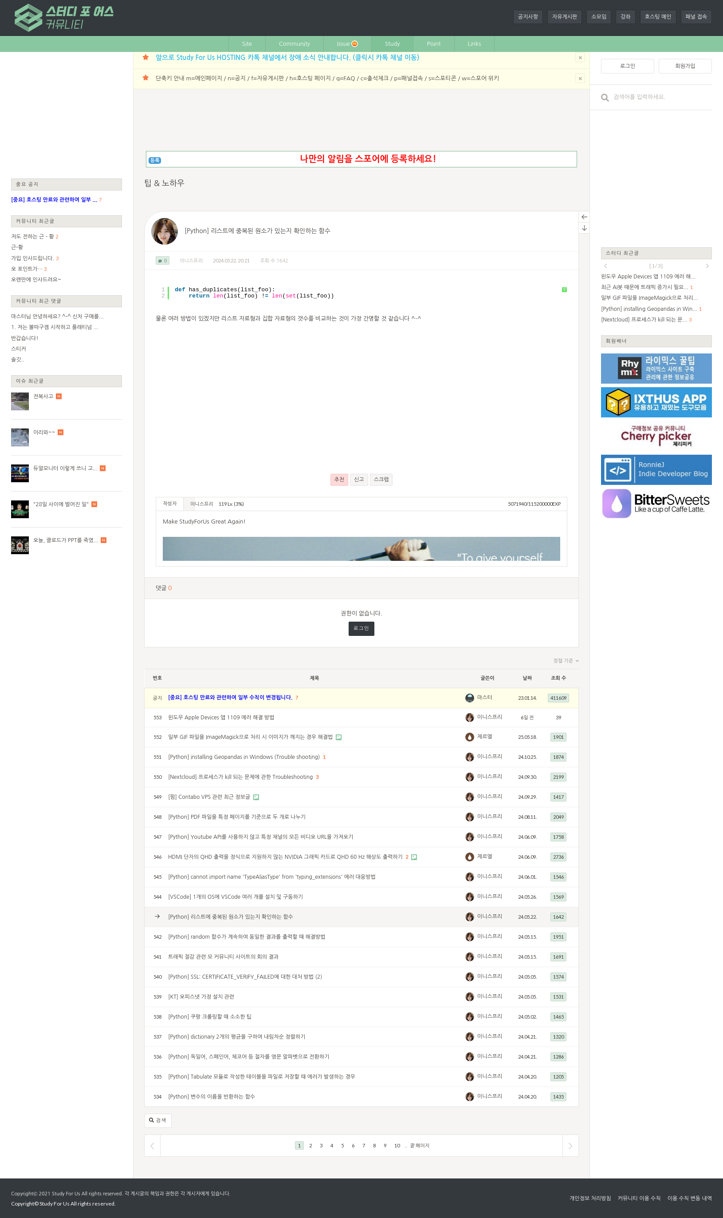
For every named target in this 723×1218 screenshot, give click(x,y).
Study (392, 44)
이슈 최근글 (30, 381)
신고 (359, 479)
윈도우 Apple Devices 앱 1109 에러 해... (648, 276)
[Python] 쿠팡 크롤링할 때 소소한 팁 (209, 1017)
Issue (347, 43)
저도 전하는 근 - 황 (32, 236)
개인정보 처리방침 (590, 1198)
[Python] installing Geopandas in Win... (649, 309)
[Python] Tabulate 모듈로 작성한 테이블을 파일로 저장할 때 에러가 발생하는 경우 (261, 1076)
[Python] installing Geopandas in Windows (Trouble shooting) (245, 757)
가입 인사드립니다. (32, 258)
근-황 (17, 247)
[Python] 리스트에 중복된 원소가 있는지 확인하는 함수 (257, 231)
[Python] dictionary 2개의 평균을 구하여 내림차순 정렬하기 (237, 1036)
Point (433, 44)
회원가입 (685, 66)
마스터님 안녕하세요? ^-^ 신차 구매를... (57, 316)
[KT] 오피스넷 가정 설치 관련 (201, 997)
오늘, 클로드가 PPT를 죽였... (65, 540)
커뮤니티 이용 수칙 (639, 1198)
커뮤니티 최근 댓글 (39, 301)
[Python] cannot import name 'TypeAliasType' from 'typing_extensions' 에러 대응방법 (272, 877)
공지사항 (528, 17)
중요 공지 (27, 184)
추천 (339, 479)
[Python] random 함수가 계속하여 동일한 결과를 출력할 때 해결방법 (247, 937)
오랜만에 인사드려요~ (36, 279)
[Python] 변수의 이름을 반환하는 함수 (211, 1096)
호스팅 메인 (658, 17)
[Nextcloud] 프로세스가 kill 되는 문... (644, 319)
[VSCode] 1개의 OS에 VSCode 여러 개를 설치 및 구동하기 (235, 897)
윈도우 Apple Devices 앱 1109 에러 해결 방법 (221, 717)
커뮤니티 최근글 (35, 221)
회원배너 (616, 341)
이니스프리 (191, 260)
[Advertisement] (66, 114)
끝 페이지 (419, 1145)
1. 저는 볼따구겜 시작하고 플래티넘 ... (54, 327)
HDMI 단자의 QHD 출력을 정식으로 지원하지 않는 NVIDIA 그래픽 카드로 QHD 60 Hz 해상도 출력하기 (286, 857)
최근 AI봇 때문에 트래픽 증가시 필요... (644, 287)
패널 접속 (696, 17)
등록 (155, 160)
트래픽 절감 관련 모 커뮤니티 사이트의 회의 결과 (223, 957)
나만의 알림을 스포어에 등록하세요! (368, 159)
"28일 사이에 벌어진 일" (61, 504)
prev (605, 266)
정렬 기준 (566, 661)
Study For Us (66, 1193)
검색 (158, 1120)
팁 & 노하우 (164, 183)
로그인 (361, 628)
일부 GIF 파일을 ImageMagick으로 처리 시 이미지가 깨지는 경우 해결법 (251, 737)
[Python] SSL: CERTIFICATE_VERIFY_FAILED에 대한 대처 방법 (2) (245, 977)
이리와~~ (44, 432)
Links (474, 44)
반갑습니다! (25, 338)
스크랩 (381, 479)
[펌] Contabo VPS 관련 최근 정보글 (210, 797)
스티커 (18, 349)
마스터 (484, 697)
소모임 (598, 17)
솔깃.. (17, 359)
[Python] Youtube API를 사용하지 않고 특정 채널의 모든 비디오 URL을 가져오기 (261, 837)
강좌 (626, 17)
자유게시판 (564, 17)
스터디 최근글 (623, 253)
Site (247, 44)
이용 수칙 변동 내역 (690, 1198)
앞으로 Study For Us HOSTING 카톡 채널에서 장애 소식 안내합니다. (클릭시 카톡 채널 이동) (287, 57)
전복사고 (43, 396)
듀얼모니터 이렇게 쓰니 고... (65, 468)
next (707, 266)
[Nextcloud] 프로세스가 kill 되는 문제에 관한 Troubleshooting (241, 777)
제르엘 (484, 736)
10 (397, 1145)
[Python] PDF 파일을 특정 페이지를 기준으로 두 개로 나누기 (237, 817)
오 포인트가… (27, 269)
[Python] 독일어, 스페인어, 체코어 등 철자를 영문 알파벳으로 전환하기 (249, 1056)
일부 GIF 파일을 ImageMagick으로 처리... (649, 298)
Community (294, 44)
